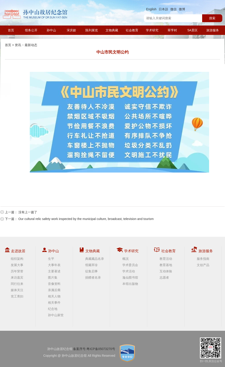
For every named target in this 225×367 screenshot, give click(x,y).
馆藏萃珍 (91, 265)
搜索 (212, 18)
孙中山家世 (56, 315)
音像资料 (54, 284)
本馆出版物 (130, 284)
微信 (173, 9)
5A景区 (192, 30)
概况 (125, 258)
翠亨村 (172, 30)
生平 (51, 258)
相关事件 (54, 302)
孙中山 (51, 30)
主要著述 (54, 271)
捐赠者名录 (93, 277)
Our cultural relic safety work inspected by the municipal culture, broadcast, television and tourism (86, 219)
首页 (11, 30)
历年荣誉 (17, 271)
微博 (182, 9)
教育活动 (166, 258)
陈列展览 (91, 30)
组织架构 (17, 258)
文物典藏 (112, 30)
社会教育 (132, 30)
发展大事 (17, 265)
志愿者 (164, 277)
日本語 (163, 9)
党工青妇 (17, 296)
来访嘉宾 (17, 277)
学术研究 (152, 30)
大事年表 (54, 265)
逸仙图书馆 (130, 277)
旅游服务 (212, 30)
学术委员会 (130, 265)
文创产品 (203, 265)
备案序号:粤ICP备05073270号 (94, 349)
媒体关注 (17, 290)
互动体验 (166, 271)
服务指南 (203, 258)
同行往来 (17, 284)
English (151, 9)
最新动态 (31, 45)
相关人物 (54, 296)
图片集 (52, 277)
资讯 (18, 45)
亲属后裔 (54, 290)
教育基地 (166, 265)
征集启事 (91, 271)
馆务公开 (31, 30)
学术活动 (128, 271)
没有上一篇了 (27, 212)
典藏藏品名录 (94, 258)
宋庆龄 (71, 30)
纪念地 (52, 309)
